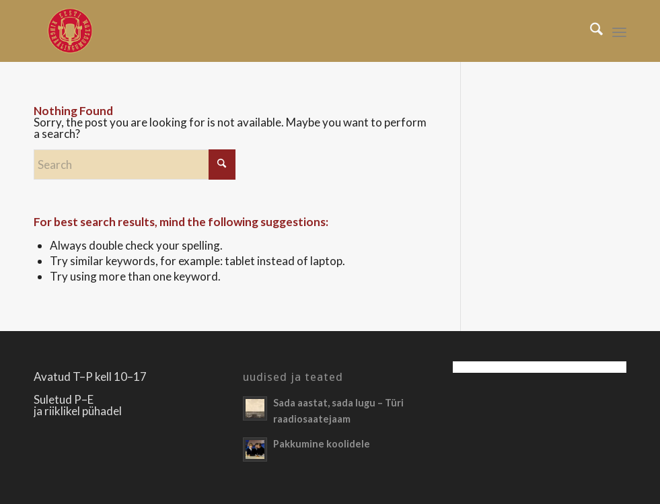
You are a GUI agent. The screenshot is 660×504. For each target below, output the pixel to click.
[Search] (590, 31)
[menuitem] (590, 31)
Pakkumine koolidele (321, 443)
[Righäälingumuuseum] (70, 31)
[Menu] (619, 31)
